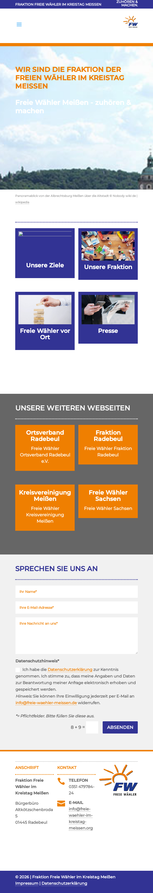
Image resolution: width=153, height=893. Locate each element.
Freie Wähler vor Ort (45, 334)
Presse (108, 330)
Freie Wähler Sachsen (108, 495)
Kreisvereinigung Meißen (45, 495)
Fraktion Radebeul (108, 435)
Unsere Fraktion (108, 267)
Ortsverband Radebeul (45, 435)
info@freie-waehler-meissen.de (46, 703)
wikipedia (22, 202)
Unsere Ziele (45, 265)
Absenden (120, 727)
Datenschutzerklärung (70, 669)
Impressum (26, 883)
